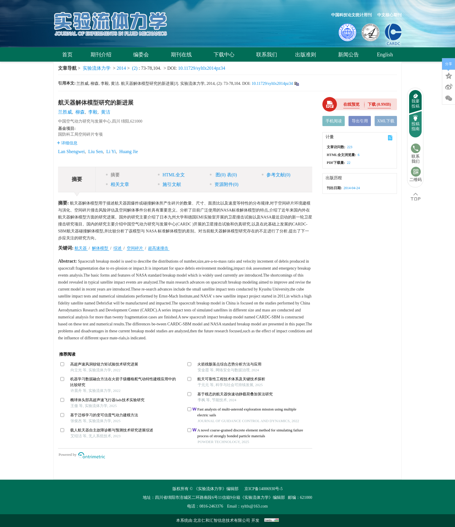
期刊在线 (183, 55)
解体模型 (100, 248)
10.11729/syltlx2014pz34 (201, 68)
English (385, 55)
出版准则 (307, 55)
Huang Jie (128, 151)
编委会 (143, 55)
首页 (67, 55)
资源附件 (224, 184)
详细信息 (67, 143)
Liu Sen (95, 151)
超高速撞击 (158, 248)
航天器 (81, 248)
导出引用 (360, 121)
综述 (118, 248)
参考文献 (276, 174)
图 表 (223, 174)
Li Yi (111, 151)
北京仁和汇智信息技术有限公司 (222, 520)
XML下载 (385, 121)
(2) (135, 68)
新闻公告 (348, 55)
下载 (379, 104)
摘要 (113, 174)
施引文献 (169, 184)
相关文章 (117, 184)
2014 (121, 68)
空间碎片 (135, 248)
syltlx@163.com (254, 506)
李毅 (93, 112)
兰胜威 (65, 112)
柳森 (80, 112)
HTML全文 (171, 174)
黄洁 (105, 112)
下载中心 (226, 55)
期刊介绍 (103, 55)
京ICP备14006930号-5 (263, 489)
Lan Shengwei (71, 151)
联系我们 (266, 55)
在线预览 (351, 104)
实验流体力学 (97, 68)
